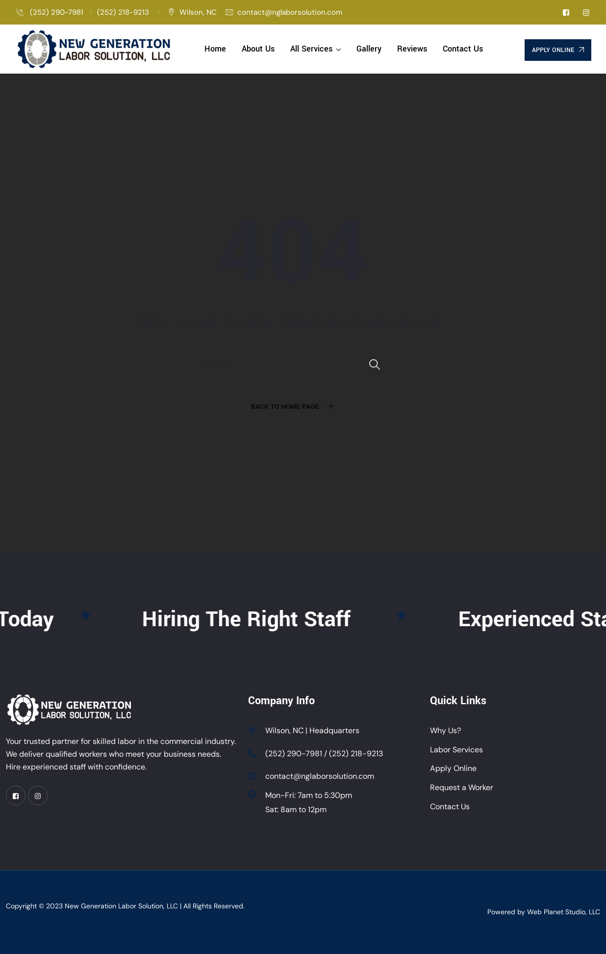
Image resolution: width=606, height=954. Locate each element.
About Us (258, 48)
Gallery (368, 48)
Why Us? (445, 730)
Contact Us (463, 48)
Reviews (412, 48)
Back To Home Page (285, 406)
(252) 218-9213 (124, 12)
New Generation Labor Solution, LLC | (124, 905)
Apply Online (453, 768)
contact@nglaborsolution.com (289, 12)
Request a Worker (461, 787)
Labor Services (456, 749)
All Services (311, 48)
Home (215, 48)
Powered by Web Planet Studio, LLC (543, 911)
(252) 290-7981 (55, 12)
